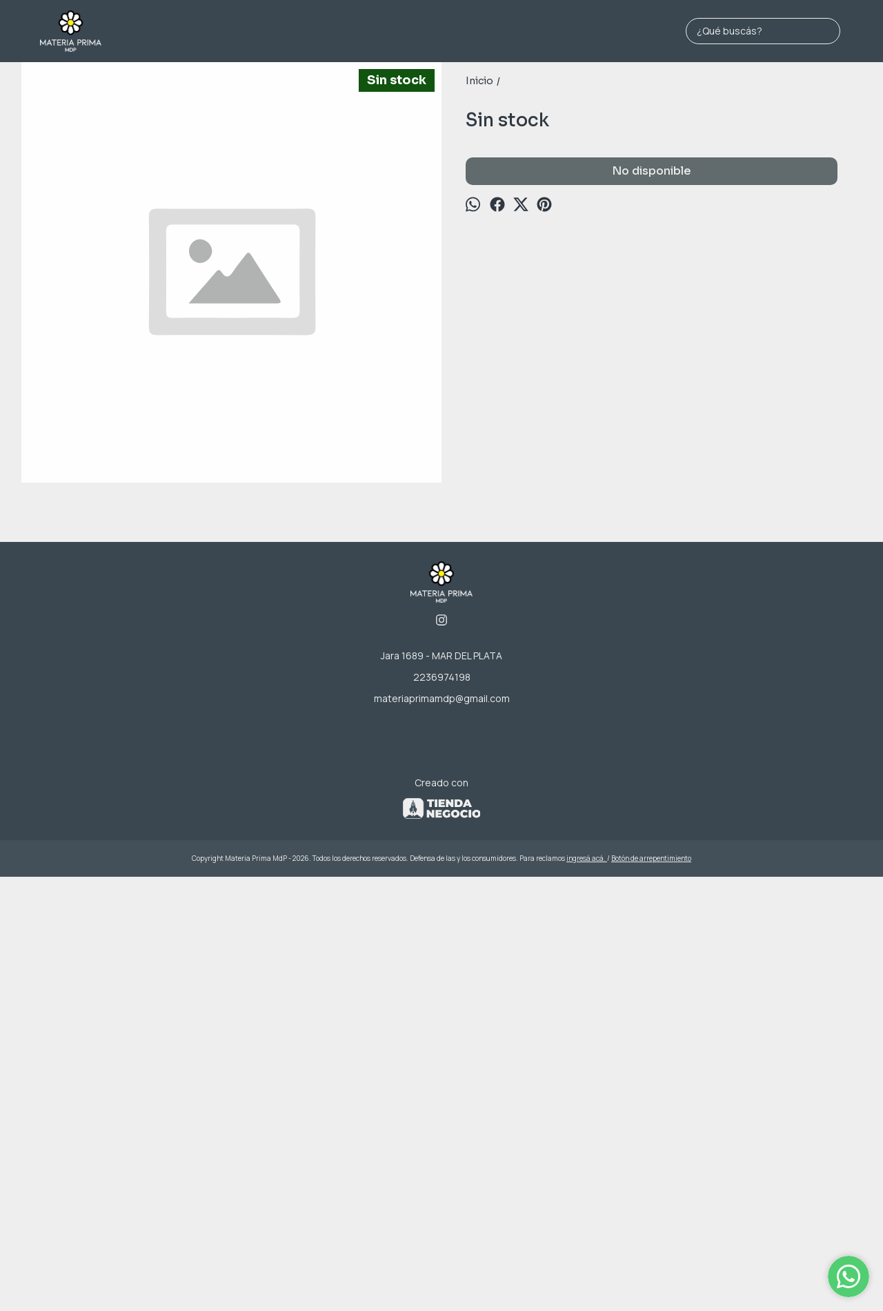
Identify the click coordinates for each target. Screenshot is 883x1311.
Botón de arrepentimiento (651, 1278)
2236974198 (441, 1097)
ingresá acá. (586, 1278)
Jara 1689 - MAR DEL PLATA (441, 1075)
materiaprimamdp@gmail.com (442, 1118)
